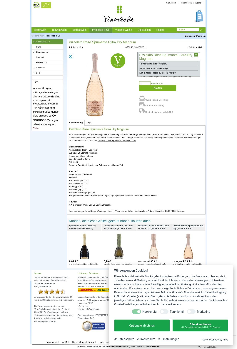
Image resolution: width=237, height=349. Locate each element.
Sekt (36, 73)
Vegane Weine (123, 29)
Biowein (81, 346)
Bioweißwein (59, 29)
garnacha (43, 115)
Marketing (203, 311)
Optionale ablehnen (142, 325)
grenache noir (48, 108)
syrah (49, 88)
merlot (37, 107)
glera (35, 115)
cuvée (52, 115)
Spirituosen (144, 29)
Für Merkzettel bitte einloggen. (153, 64)
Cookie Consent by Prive (215, 339)
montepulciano (40, 103)
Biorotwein (40, 29)
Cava (37, 47)
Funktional (177, 311)
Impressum (51, 342)
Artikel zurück (77, 47)
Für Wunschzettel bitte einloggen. (154, 68)
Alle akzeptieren (200, 326)
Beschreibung (76, 123)
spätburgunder (40, 92)
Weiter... (36, 128)
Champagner (40, 52)
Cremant (38, 57)
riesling (56, 96)
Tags (88, 123)
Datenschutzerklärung (83, 342)
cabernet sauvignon (44, 124)
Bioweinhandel (114, 346)
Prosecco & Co (100, 29)
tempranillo (39, 88)
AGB (64, 342)
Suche (181, 29)
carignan (55, 120)
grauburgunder (50, 111)
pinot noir (46, 100)
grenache (37, 112)
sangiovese (45, 96)
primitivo (37, 100)
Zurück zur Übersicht (195, 36)
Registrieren (186, 3)
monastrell (53, 103)
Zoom (70, 56)
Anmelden (171, 3)
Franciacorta (40, 62)
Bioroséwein (79, 29)
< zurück (73, 202)
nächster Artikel (195, 47)
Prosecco (39, 68)
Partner (155, 346)
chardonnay (41, 120)
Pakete (160, 29)
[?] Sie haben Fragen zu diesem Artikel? (157, 73)
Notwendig (149, 311)
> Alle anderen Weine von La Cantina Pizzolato (90, 205)
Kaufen (158, 88)
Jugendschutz (106, 342)
